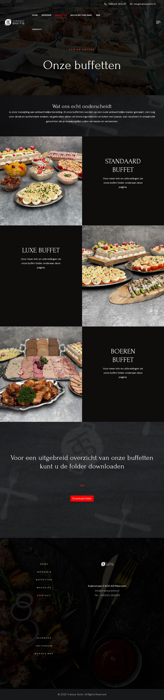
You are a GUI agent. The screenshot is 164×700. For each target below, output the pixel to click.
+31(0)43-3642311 (115, 4)
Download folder (82, 498)
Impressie (46, 15)
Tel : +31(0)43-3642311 (107, 595)
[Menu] (158, 22)
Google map (44, 653)
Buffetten (60, 15)
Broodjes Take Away (81, 15)
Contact (37, 29)
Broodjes (44, 587)
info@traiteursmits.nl (142, 4)
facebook (44, 638)
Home (35, 15)
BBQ (98, 15)
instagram (44, 646)
